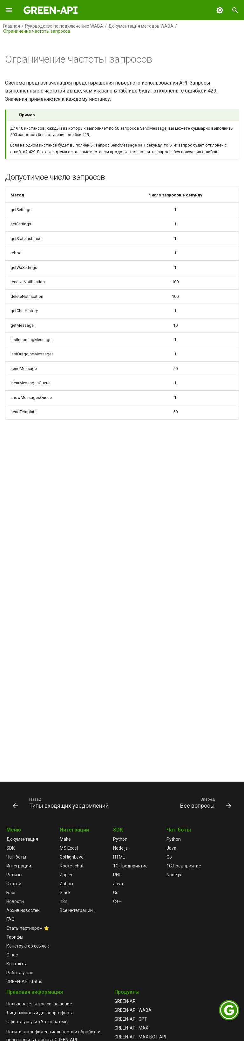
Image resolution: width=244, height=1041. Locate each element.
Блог (11, 892)
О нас (12, 954)
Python (120, 839)
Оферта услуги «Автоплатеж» (37, 1021)
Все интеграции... (78, 910)
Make (65, 839)
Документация (22, 839)
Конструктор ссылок (27, 946)
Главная (11, 26)
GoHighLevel (72, 857)
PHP (117, 874)
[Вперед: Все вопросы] (204, 802)
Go (116, 892)
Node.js (120, 848)
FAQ (10, 919)
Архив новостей (23, 910)
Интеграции (18, 865)
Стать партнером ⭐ (27, 928)
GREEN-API (125, 1001)
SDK (10, 848)
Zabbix (66, 883)
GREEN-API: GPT (130, 1019)
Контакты (16, 963)
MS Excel (69, 848)
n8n (63, 901)
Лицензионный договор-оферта (40, 1012)
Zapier (66, 874)
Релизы (14, 874)
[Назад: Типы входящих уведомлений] (62, 802)
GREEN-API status (24, 981)
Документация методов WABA (140, 26)
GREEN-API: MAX (131, 1028)
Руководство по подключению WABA (64, 26)
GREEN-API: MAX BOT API (140, 1036)
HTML (119, 857)
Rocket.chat (72, 865)
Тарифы (14, 937)
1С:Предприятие (130, 865)
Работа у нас (19, 972)
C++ (117, 901)
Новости (15, 901)
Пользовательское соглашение (39, 1003)
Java (118, 883)
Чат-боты (16, 857)
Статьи (13, 883)
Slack (65, 892)
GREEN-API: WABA (133, 1010)
